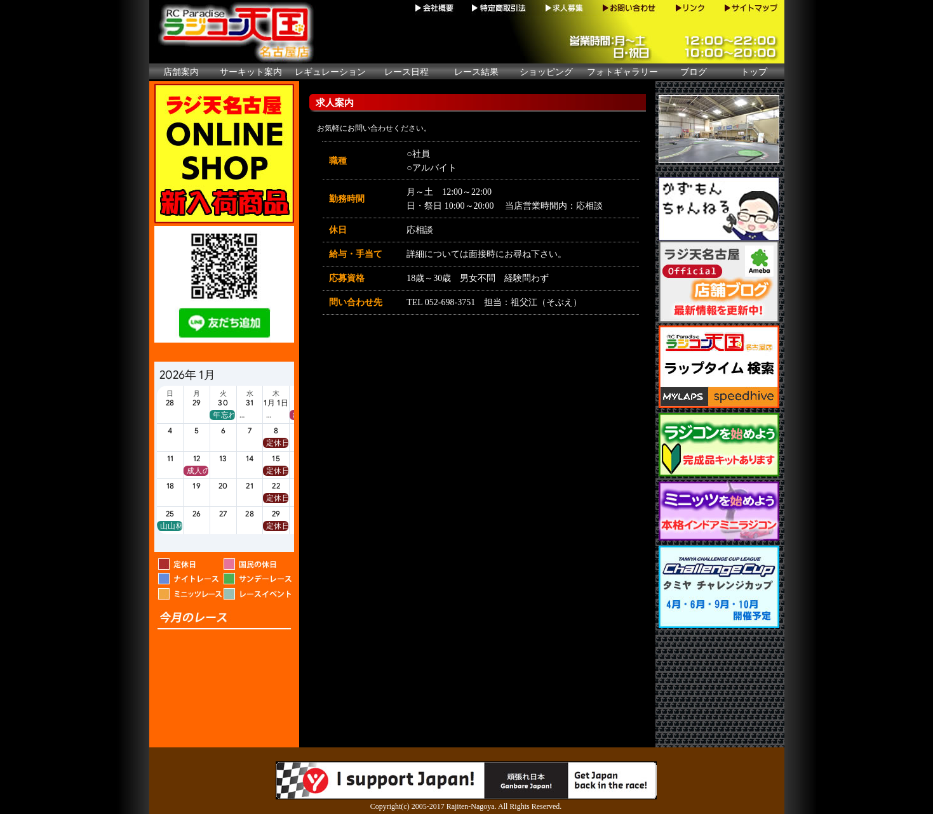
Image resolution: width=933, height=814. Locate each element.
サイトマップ (749, 8)
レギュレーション (330, 72)
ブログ (693, 72)
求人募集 (564, 8)
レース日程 (406, 72)
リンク (690, 8)
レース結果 (476, 72)
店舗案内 (181, 72)
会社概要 (436, 8)
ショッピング (546, 72)
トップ (754, 72)
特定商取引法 (499, 8)
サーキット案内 (251, 72)
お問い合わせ (629, 8)
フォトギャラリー (622, 72)
